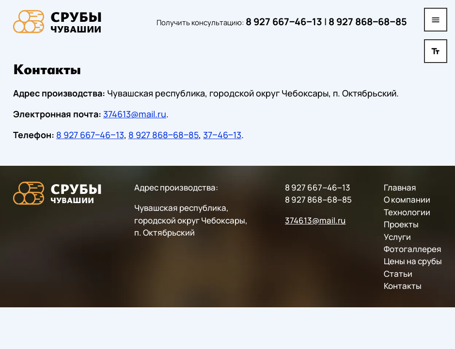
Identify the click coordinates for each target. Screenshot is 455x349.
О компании (407, 199)
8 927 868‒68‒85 (368, 21)
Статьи (398, 273)
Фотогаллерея (412, 248)
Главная (400, 187)
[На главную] (57, 22)
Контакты (403, 285)
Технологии (407, 211)
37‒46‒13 (222, 135)
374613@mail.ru (134, 114)
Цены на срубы (413, 261)
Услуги (397, 236)
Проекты (401, 224)
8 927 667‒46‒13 (284, 21)
